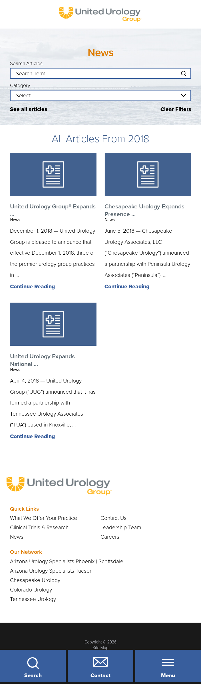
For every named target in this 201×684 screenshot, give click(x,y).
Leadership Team (120, 527)
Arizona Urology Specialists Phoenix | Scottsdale (66, 561)
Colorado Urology (31, 589)
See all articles (28, 109)
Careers (109, 537)
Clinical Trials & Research (39, 527)
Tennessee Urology (33, 599)
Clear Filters (175, 109)
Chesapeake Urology (35, 580)
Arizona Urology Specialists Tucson (51, 571)
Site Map (100, 647)
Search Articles (26, 63)
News (16, 537)
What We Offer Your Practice (43, 518)
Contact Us (113, 518)
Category (20, 85)
